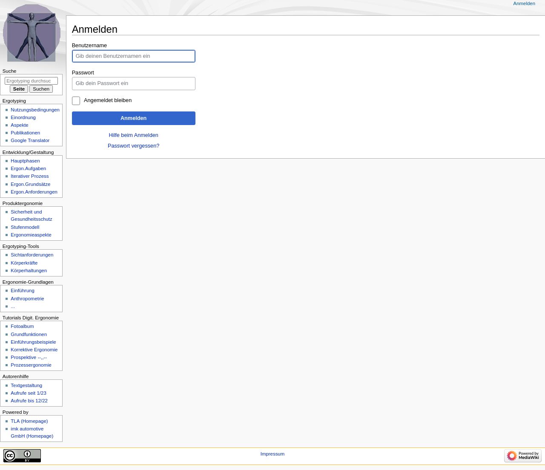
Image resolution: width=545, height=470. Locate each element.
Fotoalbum (22, 326)
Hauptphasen (25, 160)
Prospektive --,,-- (29, 357)
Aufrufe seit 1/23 (28, 393)
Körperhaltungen (29, 270)
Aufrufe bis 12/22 (29, 400)
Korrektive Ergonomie (34, 349)
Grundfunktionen (29, 334)
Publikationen (25, 132)
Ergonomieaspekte (31, 234)
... (13, 306)
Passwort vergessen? (133, 146)
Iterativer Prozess (30, 176)
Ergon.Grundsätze (30, 184)
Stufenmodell (25, 227)
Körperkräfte (24, 262)
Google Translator (30, 140)
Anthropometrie (27, 298)
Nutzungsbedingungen (35, 109)
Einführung (22, 290)
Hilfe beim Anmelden (133, 135)
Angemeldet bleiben (108, 100)
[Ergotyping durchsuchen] (31, 81)
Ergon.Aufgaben (28, 168)
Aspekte (19, 125)
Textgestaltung (26, 385)
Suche (10, 71)
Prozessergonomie (31, 364)
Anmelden (133, 118)
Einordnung (23, 117)
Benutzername (89, 45)
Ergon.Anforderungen (34, 191)
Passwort (83, 73)
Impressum (273, 453)
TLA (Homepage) (29, 421)
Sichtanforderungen (32, 254)
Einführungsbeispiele (33, 342)
